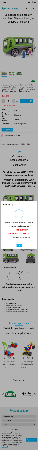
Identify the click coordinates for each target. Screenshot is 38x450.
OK (19, 245)
